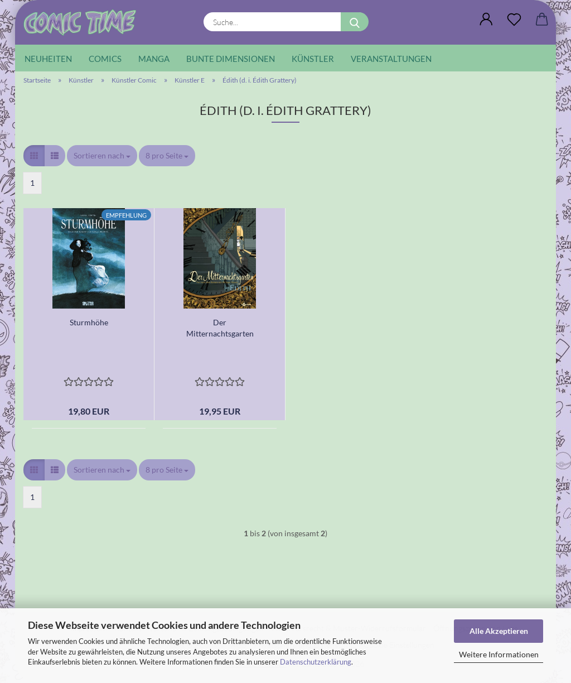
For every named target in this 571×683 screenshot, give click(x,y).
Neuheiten (48, 59)
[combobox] (102, 155)
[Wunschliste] (514, 19)
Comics (105, 59)
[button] (486, 19)
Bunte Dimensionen (230, 59)
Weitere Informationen (499, 654)
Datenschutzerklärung (315, 661)
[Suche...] (355, 21)
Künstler (313, 59)
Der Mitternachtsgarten (220, 328)
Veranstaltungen (391, 59)
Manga (154, 59)
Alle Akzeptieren (499, 631)
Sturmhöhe (89, 322)
